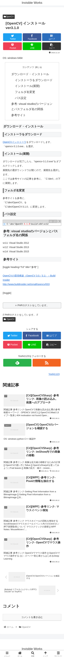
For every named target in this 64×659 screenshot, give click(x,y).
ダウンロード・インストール (30, 74)
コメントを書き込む (32, 617)
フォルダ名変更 (25, 92)
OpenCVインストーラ (14, 142)
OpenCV (9, 16)
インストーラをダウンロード (34, 80)
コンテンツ (28, 67)
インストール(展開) (27, 86)
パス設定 (20, 98)
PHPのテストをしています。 (33, 305)
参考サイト (18, 115)
